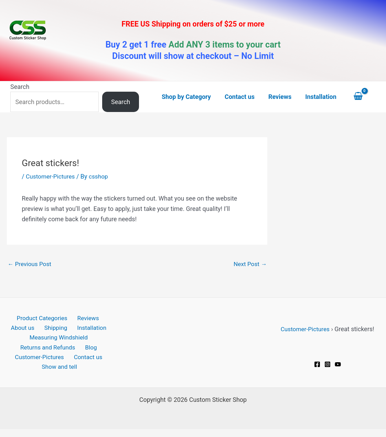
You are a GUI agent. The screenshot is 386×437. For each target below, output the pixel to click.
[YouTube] (338, 365)
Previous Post (30, 264)
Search (19, 86)
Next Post (249, 264)
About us (101, 318)
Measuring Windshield (58, 339)
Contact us (88, 359)
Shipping (40, 329)
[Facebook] (317, 365)
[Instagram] (327, 365)
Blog (90, 349)
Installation (73, 329)
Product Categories (27, 318)
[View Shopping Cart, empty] (364, 97)
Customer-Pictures (51, 176)
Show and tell (60, 370)
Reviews (71, 318)
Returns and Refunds (49, 349)
